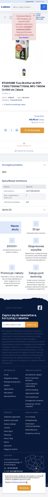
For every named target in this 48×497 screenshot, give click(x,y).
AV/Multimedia (31, 420)
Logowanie (29, 1)
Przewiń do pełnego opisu (13, 104)
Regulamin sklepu (11, 378)
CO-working (30, 417)
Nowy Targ (8, 438)
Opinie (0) (6, 209)
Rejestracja (40, 1)
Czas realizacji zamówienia (31, 384)
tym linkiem (24, 37)
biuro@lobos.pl (16, 471)
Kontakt (8, 412)
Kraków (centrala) (11, 420)
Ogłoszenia (8, 389)
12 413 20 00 (12, 468)
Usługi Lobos (31, 412)
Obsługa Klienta (33, 370)
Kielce (6, 442)
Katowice (8, 445)
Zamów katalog (31, 390)
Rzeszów (7, 435)
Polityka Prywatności (12, 382)
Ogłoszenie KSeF (32, 393)
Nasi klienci (8, 393)
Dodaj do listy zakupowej (24, 151)
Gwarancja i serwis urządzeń (32, 405)
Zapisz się (31, 324)
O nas (6, 374)
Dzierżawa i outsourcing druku (32, 425)
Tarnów (7, 427)
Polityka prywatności (18, 482)
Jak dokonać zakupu (33, 374)
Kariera (7, 385)
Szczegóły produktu (12, 165)
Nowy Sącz (8, 431)
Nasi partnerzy (10, 396)
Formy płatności (31, 397)
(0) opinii (6, 93)
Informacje (9, 370)
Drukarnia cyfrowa (32, 433)
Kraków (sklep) (10, 424)
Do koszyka (32, 130)
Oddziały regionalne (12, 417)
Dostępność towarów (34, 400)
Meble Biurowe (31, 430)
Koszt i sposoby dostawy (31, 379)
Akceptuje (24, 488)
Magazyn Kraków (11, 449)
